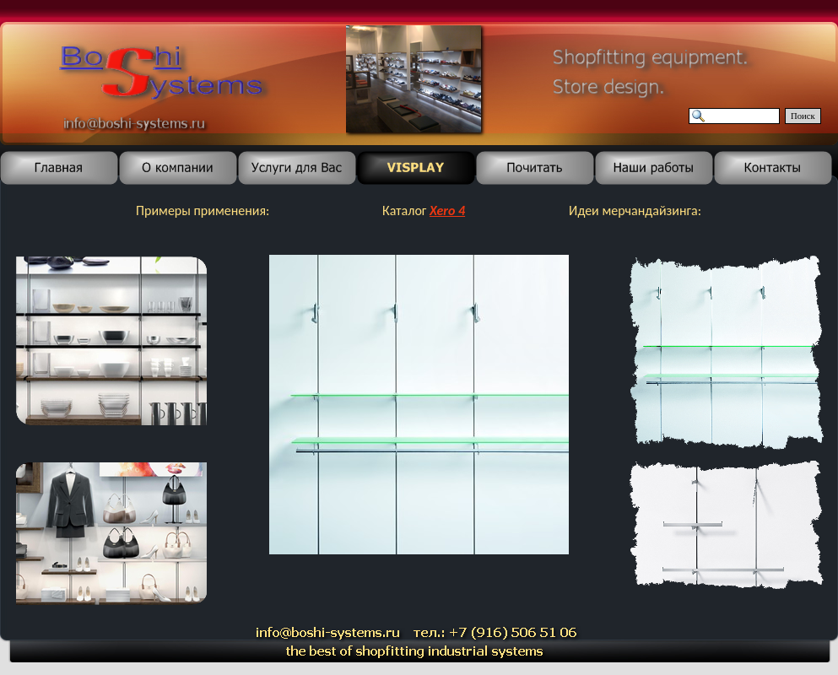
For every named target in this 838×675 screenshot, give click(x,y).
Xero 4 (447, 210)
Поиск (803, 116)
